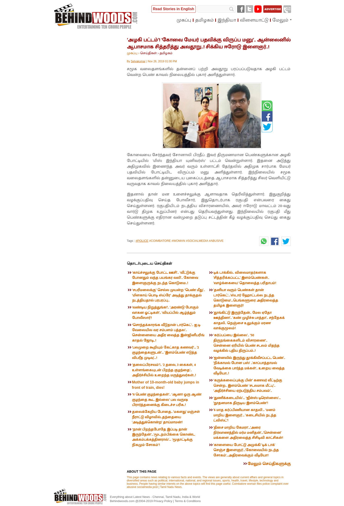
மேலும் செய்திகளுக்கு (269, 463)
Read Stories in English (173, 9)
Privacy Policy (163, 501)
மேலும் (280, 20)
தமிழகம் (166, 53)
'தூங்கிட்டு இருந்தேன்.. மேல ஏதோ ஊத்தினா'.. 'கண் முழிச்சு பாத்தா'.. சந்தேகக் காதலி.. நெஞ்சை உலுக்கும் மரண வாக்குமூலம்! (249, 320)
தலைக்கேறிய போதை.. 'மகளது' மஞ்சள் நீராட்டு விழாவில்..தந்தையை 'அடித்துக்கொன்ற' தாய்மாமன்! (166, 417)
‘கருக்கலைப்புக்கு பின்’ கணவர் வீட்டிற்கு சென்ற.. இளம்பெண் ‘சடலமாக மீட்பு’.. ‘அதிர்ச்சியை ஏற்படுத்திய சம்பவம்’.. (247, 385)
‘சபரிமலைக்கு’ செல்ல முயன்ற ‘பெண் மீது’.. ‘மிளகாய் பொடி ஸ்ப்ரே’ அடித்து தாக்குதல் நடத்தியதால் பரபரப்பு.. (168, 295)
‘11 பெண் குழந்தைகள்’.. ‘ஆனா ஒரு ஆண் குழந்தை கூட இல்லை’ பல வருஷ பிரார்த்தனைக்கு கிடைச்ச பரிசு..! (166, 399)
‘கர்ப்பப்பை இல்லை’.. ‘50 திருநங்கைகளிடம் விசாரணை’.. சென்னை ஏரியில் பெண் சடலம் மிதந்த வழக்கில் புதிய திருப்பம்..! (246, 343)
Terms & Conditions (188, 501)
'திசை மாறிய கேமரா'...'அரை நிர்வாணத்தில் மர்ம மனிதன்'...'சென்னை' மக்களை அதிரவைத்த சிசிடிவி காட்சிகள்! (248, 432)
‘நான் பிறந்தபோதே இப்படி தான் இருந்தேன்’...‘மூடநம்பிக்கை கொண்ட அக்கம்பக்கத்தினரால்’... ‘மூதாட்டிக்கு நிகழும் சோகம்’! (163, 437)
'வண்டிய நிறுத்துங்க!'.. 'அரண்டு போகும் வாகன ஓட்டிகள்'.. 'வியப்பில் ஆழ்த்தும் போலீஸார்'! (165, 312)
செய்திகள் (148, 53)
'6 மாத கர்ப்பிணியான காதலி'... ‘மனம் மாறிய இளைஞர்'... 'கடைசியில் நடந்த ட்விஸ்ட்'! (244, 415)
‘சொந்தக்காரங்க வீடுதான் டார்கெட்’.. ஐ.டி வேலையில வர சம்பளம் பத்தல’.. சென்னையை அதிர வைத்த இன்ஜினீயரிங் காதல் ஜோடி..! (168, 333)
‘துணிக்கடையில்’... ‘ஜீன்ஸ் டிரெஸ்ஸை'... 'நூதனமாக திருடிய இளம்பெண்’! (247, 400)
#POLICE (142, 240)
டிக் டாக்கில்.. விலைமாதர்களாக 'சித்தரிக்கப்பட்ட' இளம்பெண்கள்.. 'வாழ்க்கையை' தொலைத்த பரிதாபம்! (244, 278)
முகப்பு (132, 53)
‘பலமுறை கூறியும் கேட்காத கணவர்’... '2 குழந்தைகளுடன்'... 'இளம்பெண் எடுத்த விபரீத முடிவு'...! (165, 352)
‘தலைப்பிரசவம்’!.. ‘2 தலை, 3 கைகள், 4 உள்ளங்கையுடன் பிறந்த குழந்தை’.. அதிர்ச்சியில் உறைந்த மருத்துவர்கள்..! (164, 370)
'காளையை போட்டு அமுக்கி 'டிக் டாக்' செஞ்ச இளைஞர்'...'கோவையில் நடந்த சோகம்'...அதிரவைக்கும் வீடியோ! (246, 450)
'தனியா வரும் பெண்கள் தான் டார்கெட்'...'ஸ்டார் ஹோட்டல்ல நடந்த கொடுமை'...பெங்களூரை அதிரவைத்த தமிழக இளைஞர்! (245, 298)
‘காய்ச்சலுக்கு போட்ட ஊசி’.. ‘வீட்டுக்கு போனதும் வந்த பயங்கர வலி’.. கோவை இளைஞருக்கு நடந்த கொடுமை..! (165, 278)
